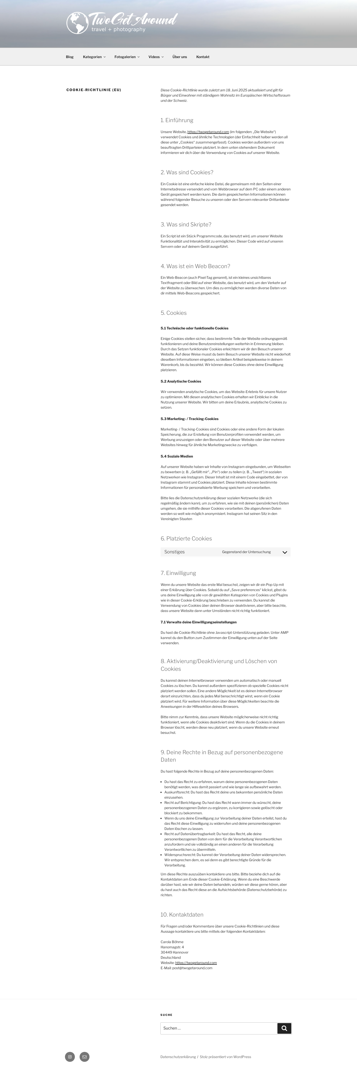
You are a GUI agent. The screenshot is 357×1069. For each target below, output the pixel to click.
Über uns (180, 57)
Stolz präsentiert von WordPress (225, 1057)
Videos (156, 57)
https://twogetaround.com (208, 132)
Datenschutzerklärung (178, 1057)
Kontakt (202, 57)
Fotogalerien (127, 57)
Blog (70, 57)
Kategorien (94, 57)
